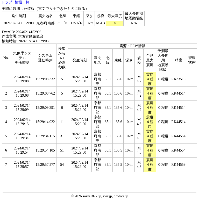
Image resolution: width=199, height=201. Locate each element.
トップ (6, 2)
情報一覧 (22, 2)
